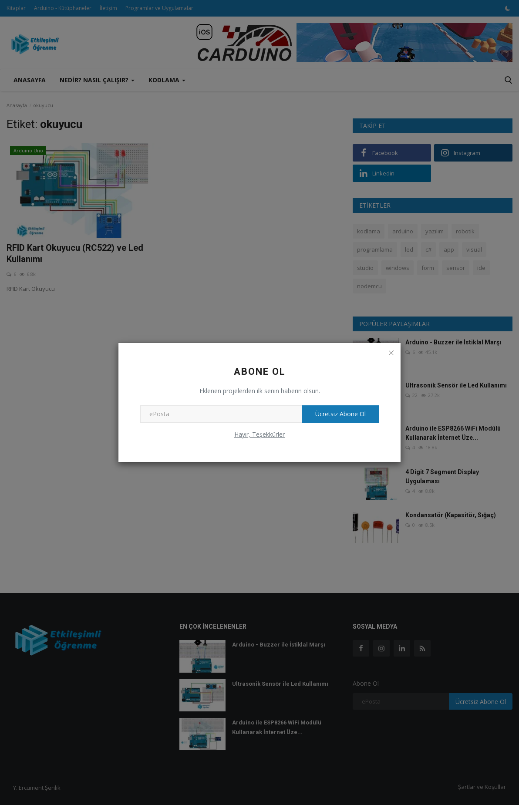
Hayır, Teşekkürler (259, 434)
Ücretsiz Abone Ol (340, 414)
